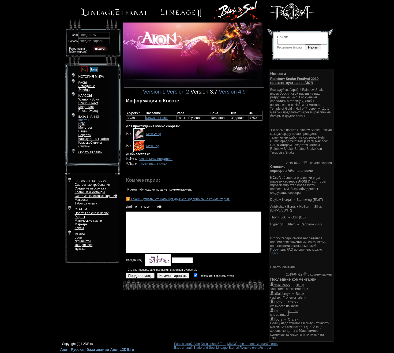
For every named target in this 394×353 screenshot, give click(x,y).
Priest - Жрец (88, 111)
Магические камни (88, 220)
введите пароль (91, 41)
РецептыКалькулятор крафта (93, 137)
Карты (79, 228)
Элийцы (84, 90)
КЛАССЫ (85, 96)
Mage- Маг (86, 107)
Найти (313, 47)
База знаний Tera (213, 344)
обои (78, 237)
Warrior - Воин (88, 99)
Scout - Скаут (88, 103)
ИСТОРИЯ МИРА (91, 77)
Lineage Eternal (227, 348)
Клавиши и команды (90, 192)
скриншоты (83, 241)
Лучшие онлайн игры (255, 348)
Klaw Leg (152, 146)
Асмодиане (86, 86)
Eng (94, 69)
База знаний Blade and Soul (194, 348)
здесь (274, 253)
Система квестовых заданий (96, 196)
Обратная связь (90, 152)
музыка (80, 249)
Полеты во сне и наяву (92, 213)
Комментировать (173, 276)
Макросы (81, 200)
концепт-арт (84, 245)
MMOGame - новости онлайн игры (252, 344)
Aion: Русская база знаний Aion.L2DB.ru (97, 349)
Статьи (293, 302)
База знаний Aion (187, 344)
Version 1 (154, 92)
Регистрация (77, 48)
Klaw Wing (153, 134)
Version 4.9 (232, 92)
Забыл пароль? (78, 51)
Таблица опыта (86, 203)
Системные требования (92, 185)
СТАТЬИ (81, 209)
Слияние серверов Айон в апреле (291, 169)
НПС (81, 124)
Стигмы (84, 146)
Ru (84, 69)
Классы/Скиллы (90, 142)
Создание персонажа (90, 188)
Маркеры (81, 224)
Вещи (82, 131)
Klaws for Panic (157, 118)
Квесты (83, 120)
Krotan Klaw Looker (153, 164)
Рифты (80, 217)
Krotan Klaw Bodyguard (155, 159)
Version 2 (178, 92)
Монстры (85, 127)
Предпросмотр (140, 276)
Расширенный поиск (289, 47)
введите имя (89, 35)
